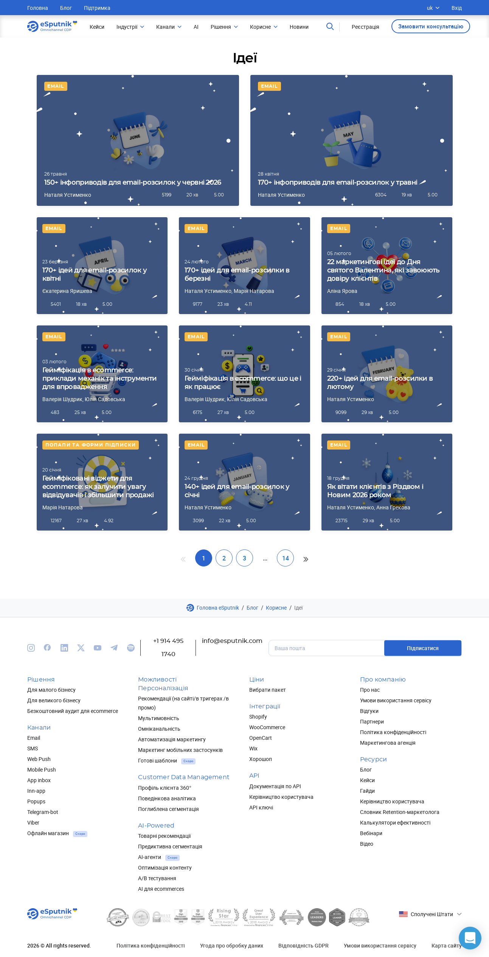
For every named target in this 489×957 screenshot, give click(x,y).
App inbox (39, 780)
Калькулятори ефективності (395, 822)
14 (285, 558)
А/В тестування (157, 878)
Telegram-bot (42, 811)
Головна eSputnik (218, 607)
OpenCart (260, 737)
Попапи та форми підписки (90, 445)
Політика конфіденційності (393, 732)
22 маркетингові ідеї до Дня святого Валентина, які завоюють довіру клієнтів (383, 270)
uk (433, 7)
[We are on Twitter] (81, 648)
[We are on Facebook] (47, 648)
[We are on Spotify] (131, 648)
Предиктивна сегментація (170, 846)
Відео (366, 843)
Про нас (370, 689)
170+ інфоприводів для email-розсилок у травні (338, 182)
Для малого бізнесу (51, 689)
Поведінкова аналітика (167, 798)
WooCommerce (267, 727)
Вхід (457, 7)
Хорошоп (260, 758)
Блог (66, 7)
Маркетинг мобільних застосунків (180, 749)
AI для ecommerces (161, 888)
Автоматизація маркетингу (172, 739)
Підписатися (423, 648)
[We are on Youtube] (97, 648)
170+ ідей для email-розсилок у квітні (94, 274)
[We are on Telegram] (114, 648)
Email (55, 86)
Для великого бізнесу (54, 700)
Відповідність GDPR (303, 945)
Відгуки (369, 710)
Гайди (367, 790)
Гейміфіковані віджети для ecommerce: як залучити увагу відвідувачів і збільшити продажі (98, 487)
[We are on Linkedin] (64, 648)
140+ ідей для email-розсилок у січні (237, 491)
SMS (32, 748)
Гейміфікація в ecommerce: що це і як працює (243, 383)
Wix (253, 748)
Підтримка (97, 7)
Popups (36, 801)
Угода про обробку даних (231, 945)
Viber (33, 822)
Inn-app (36, 790)
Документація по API (275, 786)
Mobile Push (41, 769)
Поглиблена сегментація (168, 808)
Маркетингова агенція (388, 742)
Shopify (258, 716)
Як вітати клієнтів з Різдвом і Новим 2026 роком (375, 491)
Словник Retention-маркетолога (399, 811)
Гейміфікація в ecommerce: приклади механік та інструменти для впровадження (99, 379)
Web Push (39, 758)
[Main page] (52, 26)
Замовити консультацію (430, 26)
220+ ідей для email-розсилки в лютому (380, 383)
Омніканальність (159, 728)
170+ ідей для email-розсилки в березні (237, 274)
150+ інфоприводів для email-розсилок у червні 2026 (132, 182)
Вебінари (371, 833)
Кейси (367, 780)
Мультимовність (158, 718)
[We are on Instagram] (31, 648)
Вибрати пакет (267, 689)
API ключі (261, 807)
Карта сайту (447, 945)
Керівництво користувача (281, 796)
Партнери (372, 721)
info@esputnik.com (232, 641)
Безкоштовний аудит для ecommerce (72, 710)
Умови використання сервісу (396, 700)
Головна (37, 7)
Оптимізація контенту (165, 867)
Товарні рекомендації (164, 835)
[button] (470, 938)
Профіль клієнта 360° (164, 787)
